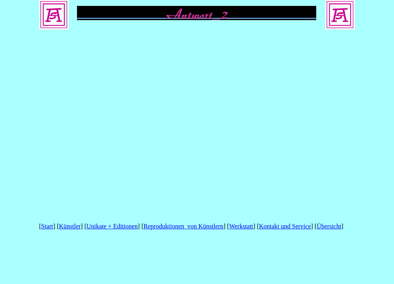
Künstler (70, 226)
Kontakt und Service (285, 226)
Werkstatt (241, 226)
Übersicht (329, 226)
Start (47, 226)
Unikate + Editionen (112, 226)
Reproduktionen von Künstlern (183, 226)
